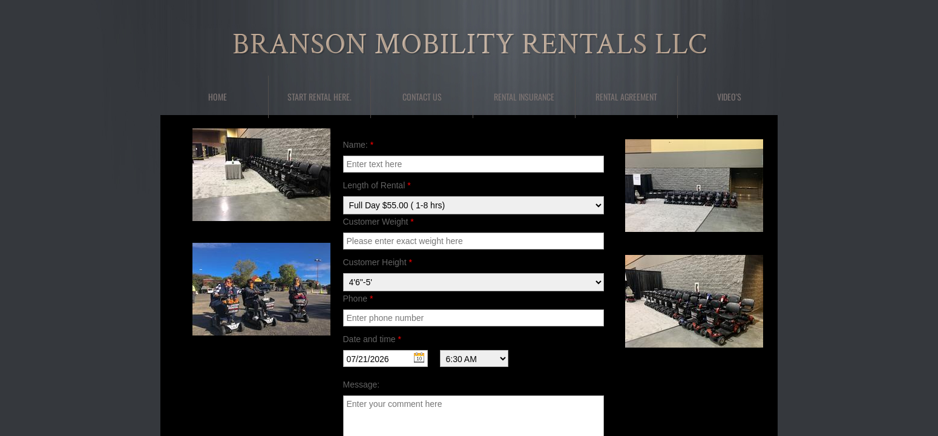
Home (217, 96)
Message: (361, 384)
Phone (358, 298)
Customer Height (377, 262)
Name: (358, 145)
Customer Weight (378, 221)
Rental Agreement (626, 96)
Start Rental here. (319, 96)
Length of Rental (377, 185)
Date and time (372, 339)
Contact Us (422, 96)
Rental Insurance (524, 96)
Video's (729, 96)
